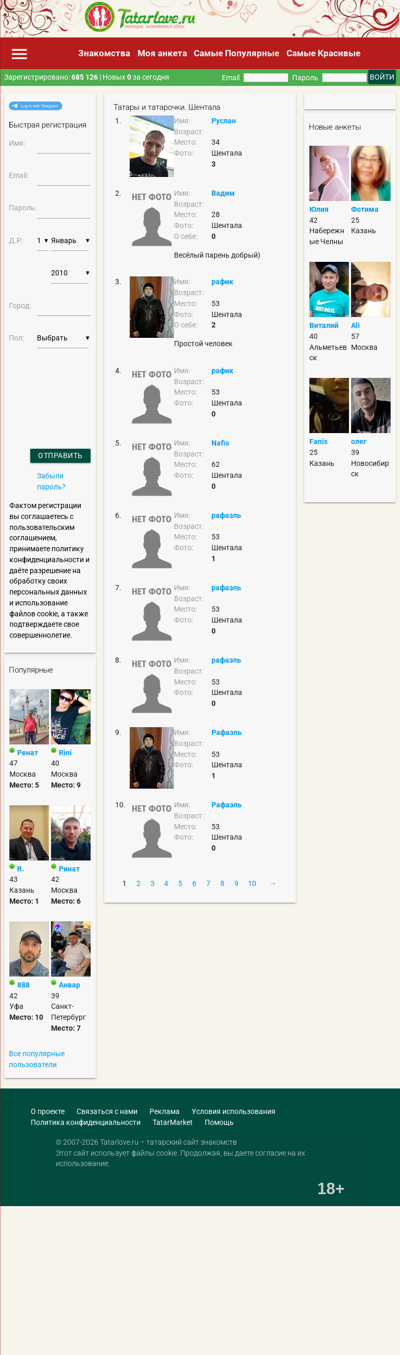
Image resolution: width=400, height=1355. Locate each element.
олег (359, 441)
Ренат (27, 753)
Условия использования (234, 1111)
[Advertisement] (176, 1254)
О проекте (48, 1111)
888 (23, 985)
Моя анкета (162, 53)
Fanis (318, 441)
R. (20, 869)
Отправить (60, 455)
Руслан (223, 121)
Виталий (324, 325)
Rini (65, 753)
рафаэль (226, 515)
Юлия (319, 209)
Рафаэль (226, 732)
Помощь (219, 1122)
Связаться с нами (107, 1111)
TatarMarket (173, 1122)
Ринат (69, 869)
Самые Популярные (236, 53)
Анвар (69, 985)
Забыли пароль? (51, 481)
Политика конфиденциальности (86, 1122)
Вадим (223, 193)
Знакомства (104, 53)
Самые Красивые (323, 53)
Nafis (220, 443)
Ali (355, 325)
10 (252, 883)
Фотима (365, 209)
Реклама (164, 1111)
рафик (222, 281)
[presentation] (37, 385)
